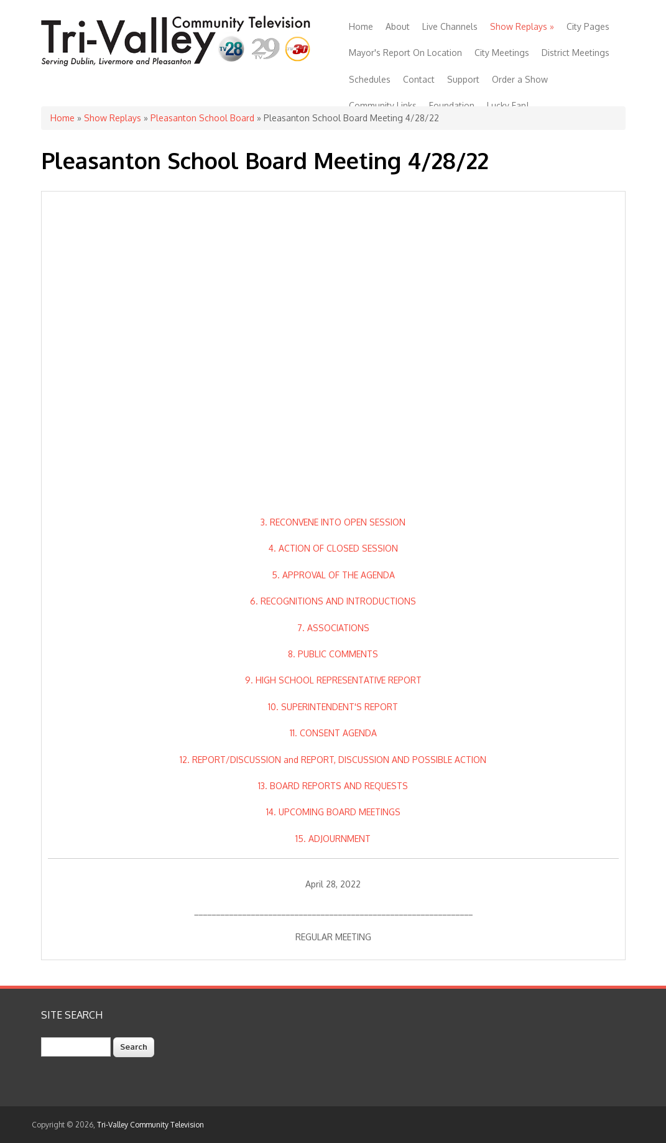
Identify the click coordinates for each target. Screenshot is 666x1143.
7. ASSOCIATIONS (333, 627)
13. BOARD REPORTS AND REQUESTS (333, 785)
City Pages (588, 26)
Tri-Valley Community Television (150, 1124)
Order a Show (520, 79)
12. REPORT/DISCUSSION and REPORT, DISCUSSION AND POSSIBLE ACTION (333, 759)
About (398, 26)
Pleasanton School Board (202, 118)
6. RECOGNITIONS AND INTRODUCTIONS (333, 601)
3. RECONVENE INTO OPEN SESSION (333, 522)
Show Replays (522, 26)
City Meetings (501, 52)
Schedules (370, 79)
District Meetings (575, 52)
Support (463, 79)
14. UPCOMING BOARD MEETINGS (333, 812)
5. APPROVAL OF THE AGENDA (333, 575)
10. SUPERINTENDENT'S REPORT (333, 706)
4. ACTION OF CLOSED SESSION (333, 548)
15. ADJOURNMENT (333, 838)
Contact (419, 79)
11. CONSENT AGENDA (333, 733)
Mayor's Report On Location (405, 52)
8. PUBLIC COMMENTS (333, 654)
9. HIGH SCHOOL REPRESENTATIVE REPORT (333, 680)
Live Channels (450, 26)
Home (361, 26)
